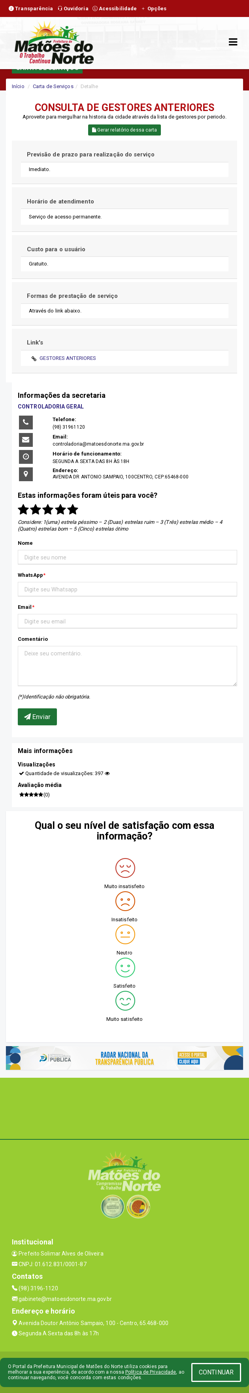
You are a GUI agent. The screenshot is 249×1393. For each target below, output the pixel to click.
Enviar (37, 717)
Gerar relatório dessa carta (124, 130)
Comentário (33, 639)
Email (25, 607)
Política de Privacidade (150, 1372)
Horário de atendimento (60, 201)
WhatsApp (30, 575)
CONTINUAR (216, 1372)
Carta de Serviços (53, 86)
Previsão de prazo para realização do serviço (91, 154)
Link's (35, 342)
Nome (25, 543)
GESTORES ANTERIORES (68, 358)
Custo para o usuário (56, 249)
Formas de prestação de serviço (72, 295)
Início (18, 86)
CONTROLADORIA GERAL (51, 406)
